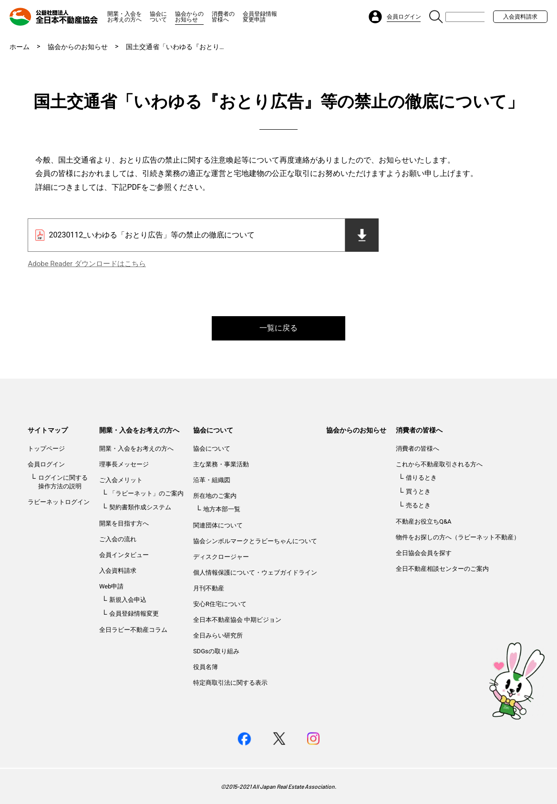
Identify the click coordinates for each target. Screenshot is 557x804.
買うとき (418, 491)
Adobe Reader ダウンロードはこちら (86, 263)
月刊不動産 (208, 588)
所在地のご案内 (215, 495)
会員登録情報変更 (134, 613)
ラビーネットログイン (59, 501)
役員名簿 (205, 666)
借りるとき (421, 477)
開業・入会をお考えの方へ (124, 16)
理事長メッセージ (124, 464)
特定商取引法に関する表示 (230, 682)
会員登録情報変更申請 (260, 16)
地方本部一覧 (221, 509)
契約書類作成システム (140, 507)
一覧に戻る (278, 327)
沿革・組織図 (211, 480)
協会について (158, 16)
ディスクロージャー (221, 556)
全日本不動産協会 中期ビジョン (237, 619)
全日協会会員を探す (424, 553)
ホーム (20, 47)
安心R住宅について (220, 604)
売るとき (418, 505)
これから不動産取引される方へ (439, 464)
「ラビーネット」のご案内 (146, 493)
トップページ (46, 448)
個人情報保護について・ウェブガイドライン (255, 572)
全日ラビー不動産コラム (133, 629)
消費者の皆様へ (223, 16)
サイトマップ (48, 430)
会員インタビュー (124, 554)
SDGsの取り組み (216, 651)
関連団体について (218, 525)
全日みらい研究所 (218, 635)
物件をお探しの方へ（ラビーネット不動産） (458, 537)
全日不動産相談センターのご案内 (442, 568)
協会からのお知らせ (189, 16)
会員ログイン (46, 464)
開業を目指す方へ (124, 523)
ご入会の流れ (117, 539)
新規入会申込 (127, 599)
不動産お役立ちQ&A (424, 521)
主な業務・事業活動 (221, 464)
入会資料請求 (520, 16)
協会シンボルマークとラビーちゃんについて (255, 541)
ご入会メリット (121, 480)
